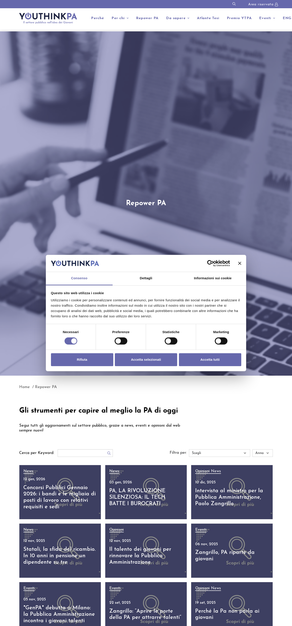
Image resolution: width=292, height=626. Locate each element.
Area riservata (261, 4)
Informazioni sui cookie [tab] (213, 278)
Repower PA (147, 18)
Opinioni (203, 471)
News (28, 471)
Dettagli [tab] (146, 278)
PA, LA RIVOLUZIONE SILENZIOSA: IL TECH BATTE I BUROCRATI (137, 497)
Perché (97, 18)
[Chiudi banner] (239, 263)
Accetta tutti (210, 359)
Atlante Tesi (208, 18)
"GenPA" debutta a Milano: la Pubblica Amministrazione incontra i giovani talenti (59, 614)
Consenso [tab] (79, 278)
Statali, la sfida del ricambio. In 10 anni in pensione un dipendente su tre (59, 556)
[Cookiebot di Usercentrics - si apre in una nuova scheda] (210, 263)
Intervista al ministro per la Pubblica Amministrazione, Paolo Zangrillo (229, 497)
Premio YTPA (239, 18)
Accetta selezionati (146, 359)
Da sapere (177, 18)
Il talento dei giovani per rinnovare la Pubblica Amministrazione (140, 556)
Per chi (120, 18)
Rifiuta (82, 359)
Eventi (267, 18)
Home (24, 387)
